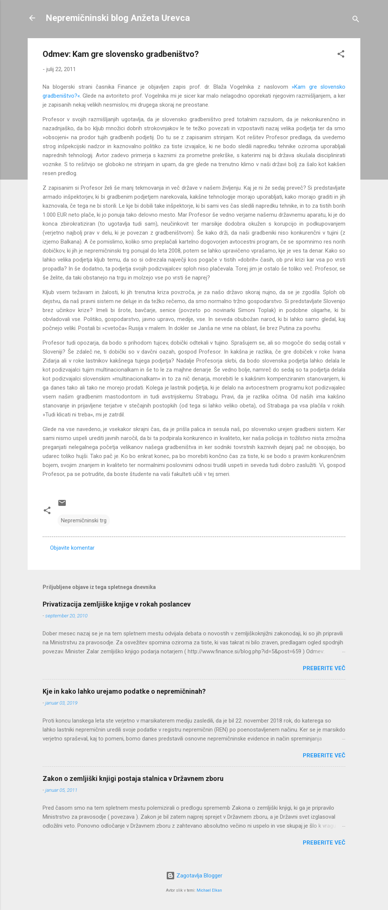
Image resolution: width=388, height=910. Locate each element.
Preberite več (324, 668)
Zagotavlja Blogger (194, 875)
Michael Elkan (209, 890)
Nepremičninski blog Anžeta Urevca (118, 18)
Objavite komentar (72, 547)
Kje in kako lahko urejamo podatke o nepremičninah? (124, 691)
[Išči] (355, 20)
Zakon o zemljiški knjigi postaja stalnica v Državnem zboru (133, 778)
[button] (340, 55)
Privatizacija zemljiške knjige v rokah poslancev (117, 604)
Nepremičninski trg (84, 520)
